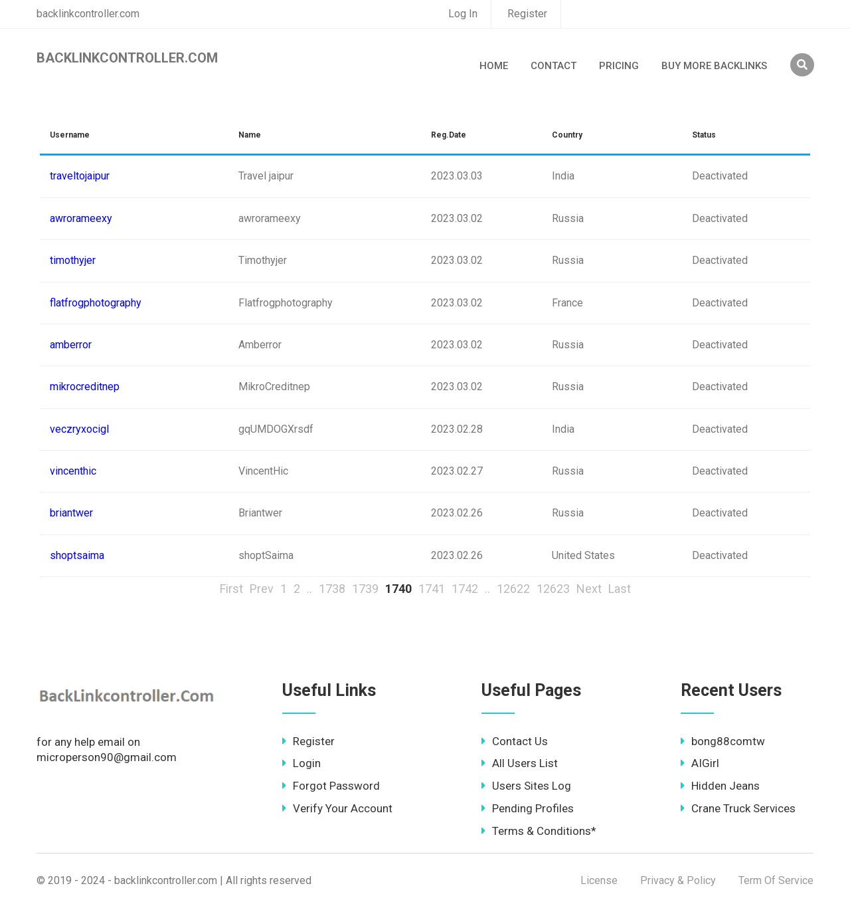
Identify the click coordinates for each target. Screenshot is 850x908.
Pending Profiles (527, 808)
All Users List (519, 763)
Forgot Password (331, 785)
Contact (553, 66)
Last (619, 589)
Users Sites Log (526, 785)
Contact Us (514, 741)
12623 (553, 589)
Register (527, 13)
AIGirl (700, 763)
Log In (462, 13)
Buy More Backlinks (714, 66)
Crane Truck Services (738, 808)
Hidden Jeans (720, 785)
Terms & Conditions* (538, 831)
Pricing (619, 66)
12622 (513, 589)
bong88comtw (723, 741)
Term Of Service (775, 880)
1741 (431, 589)
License (599, 880)
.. (309, 589)
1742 (465, 589)
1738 (332, 589)
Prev (262, 589)
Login (301, 763)
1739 (365, 589)
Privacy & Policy (678, 880)
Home (493, 66)
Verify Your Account (337, 808)
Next (589, 589)
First (231, 589)
